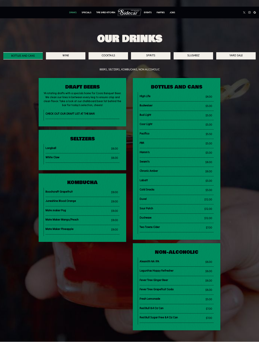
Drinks (73, 12)
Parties (161, 12)
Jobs (172, 12)
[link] (129, 12)
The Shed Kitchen (105, 12)
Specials (86, 12)
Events (148, 12)
